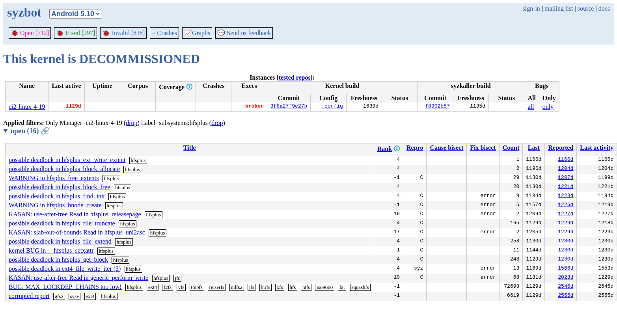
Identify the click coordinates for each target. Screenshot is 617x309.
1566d (565, 268)
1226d (565, 205)
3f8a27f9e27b (289, 106)
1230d (565, 241)
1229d (565, 223)
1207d (565, 178)
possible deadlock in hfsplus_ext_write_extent (67, 159)
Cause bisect (446, 147)
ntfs (306, 287)
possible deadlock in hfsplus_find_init (57, 196)
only (548, 106)
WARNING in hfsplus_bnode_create (55, 205)
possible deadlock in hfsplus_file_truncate (62, 223)
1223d (565, 196)
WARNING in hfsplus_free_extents (54, 178)
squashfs (360, 287)
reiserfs (216, 287)
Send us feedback (244, 33)
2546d (565, 286)
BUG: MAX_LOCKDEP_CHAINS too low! (65, 286)
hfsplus (137, 160)
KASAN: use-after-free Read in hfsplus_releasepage (75, 214)
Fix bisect (483, 147)
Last (534, 147)
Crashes (164, 33)
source (586, 8)
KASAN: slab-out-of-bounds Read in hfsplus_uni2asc (77, 232)
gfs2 (59, 296)
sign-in (531, 8)
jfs (177, 278)
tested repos (295, 77)
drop (131, 122)
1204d (565, 169)
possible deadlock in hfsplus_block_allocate (64, 169)
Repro (414, 147)
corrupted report (29, 295)
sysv (74, 296)
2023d (565, 277)
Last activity (596, 147)
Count (511, 147)
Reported (560, 147)
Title (189, 147)
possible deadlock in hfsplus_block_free (59, 187)
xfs (280, 287)
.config (332, 106)
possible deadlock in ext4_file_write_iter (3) (65, 268)
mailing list (558, 8)
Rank (384, 148)
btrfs (265, 287)
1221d (565, 187)
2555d (565, 296)
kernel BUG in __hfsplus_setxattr (51, 250)
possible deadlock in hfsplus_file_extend (60, 241)
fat (342, 287)
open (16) (30, 131)
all (531, 106)
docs (604, 8)
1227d (565, 214)
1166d (565, 160)
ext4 (152, 287)
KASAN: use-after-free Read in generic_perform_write (78, 277)
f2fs (167, 287)
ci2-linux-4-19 (27, 106)
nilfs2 (236, 287)
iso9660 (325, 287)
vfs (181, 287)
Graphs (197, 33)
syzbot (24, 12)
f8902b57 (437, 106)
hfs (292, 287)
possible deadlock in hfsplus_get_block (58, 259)
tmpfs (197, 287)
